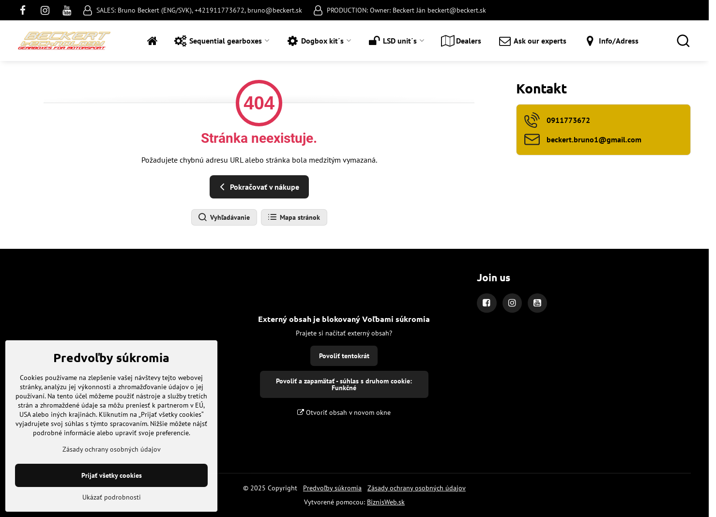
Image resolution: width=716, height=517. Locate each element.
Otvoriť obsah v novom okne (344, 412)
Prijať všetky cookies (111, 491)
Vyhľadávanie (224, 217)
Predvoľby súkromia (332, 488)
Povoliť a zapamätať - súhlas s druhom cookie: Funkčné (344, 384)
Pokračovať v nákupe (257, 187)
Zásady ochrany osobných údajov (416, 488)
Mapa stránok (293, 217)
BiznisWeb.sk (386, 502)
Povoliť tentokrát (344, 355)
